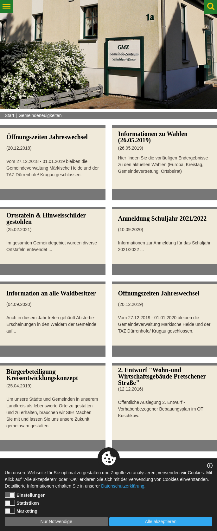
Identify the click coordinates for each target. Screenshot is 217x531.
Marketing (21, 511)
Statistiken (22, 503)
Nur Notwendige (56, 521)
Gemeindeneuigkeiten (39, 115)
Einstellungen (25, 495)
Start (9, 115)
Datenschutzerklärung (122, 486)
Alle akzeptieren (160, 521)
